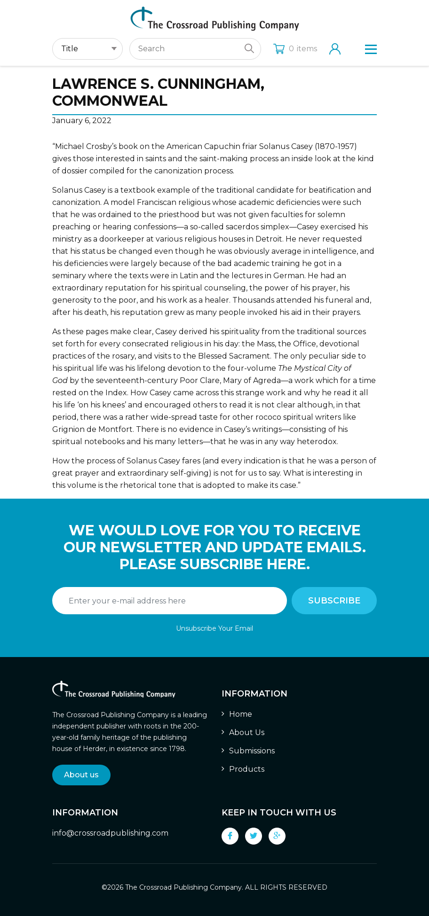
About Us (246, 732)
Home (240, 714)
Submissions (252, 750)
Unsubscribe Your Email (214, 628)
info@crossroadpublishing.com (110, 833)
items (295, 48)
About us (81, 774)
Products (246, 769)
